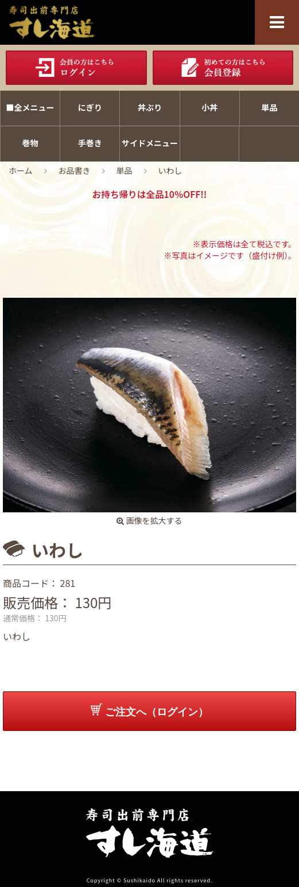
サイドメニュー (150, 143)
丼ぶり (150, 107)
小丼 (209, 107)
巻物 (30, 143)
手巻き (90, 143)
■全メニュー (30, 107)
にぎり (90, 107)
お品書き (75, 170)
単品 (269, 107)
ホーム (21, 170)
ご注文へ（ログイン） (149, 710)
